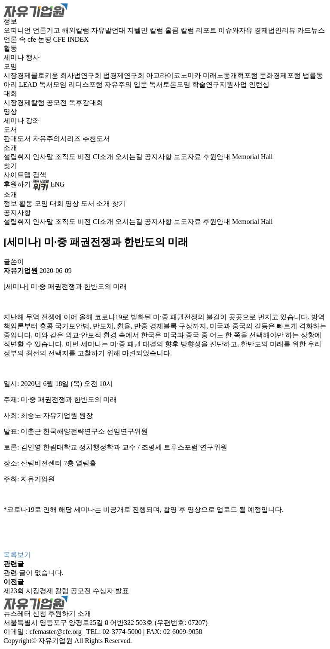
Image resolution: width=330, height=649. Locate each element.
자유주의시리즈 (57, 138)
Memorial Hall (252, 156)
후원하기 (17, 184)
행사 (33, 57)
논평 (45, 39)
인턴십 (259, 84)
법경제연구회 (124, 75)
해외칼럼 (76, 30)
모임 (10, 66)
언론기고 (47, 30)
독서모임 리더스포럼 (71, 84)
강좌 (33, 120)
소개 (10, 147)
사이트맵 (18, 174)
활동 (10, 48)
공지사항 (159, 156)
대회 (10, 93)
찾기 (10, 165)
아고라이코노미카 (174, 75)
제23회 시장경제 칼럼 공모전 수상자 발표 (66, 590)
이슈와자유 (236, 30)
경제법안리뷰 (275, 30)
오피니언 (18, 30)
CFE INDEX (71, 39)
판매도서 (18, 138)
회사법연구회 (81, 75)
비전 (85, 156)
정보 (10, 21)
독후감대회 (86, 102)
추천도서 (96, 138)
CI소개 (104, 156)
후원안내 (217, 156)
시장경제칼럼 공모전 (36, 102)
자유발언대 (109, 30)
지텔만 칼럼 (146, 30)
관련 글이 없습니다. (33, 572)
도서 (10, 129)
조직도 (66, 156)
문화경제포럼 (281, 75)
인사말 (44, 156)
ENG (58, 184)
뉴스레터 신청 (24, 613)
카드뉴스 (311, 30)
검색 (39, 174)
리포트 (207, 30)
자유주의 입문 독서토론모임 (148, 84)
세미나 (14, 57)
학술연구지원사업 (220, 84)
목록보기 (17, 554)
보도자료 (188, 156)
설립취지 (18, 156)
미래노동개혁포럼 (231, 75)
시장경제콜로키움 (31, 75)
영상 (10, 111)
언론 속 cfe (20, 39)
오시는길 (129, 156)
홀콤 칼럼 (180, 30)
